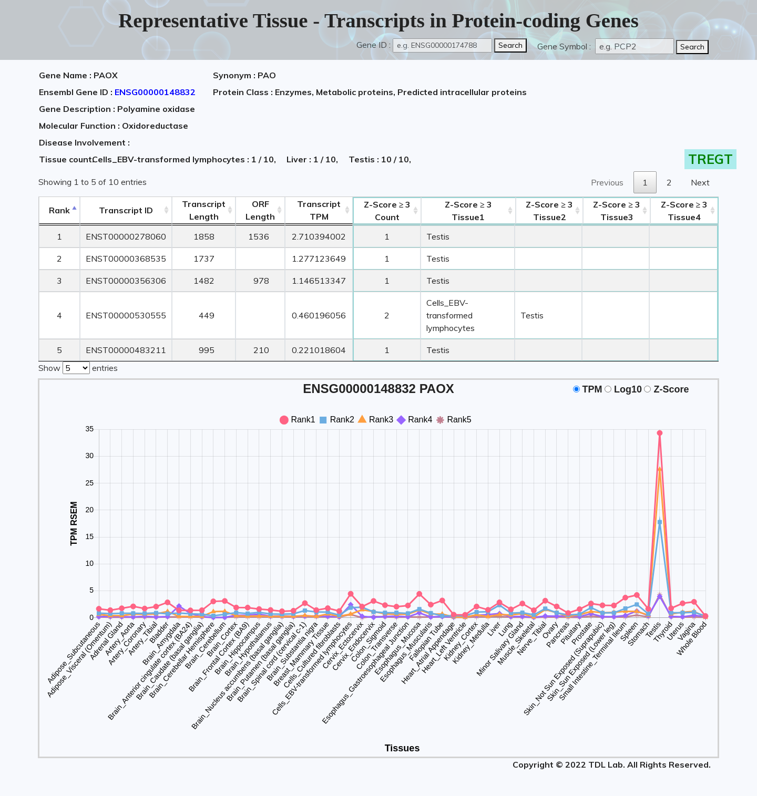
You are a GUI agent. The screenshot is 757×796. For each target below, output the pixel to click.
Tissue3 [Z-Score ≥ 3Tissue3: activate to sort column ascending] (616, 210)
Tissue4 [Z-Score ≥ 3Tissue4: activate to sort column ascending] (684, 210)
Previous (607, 182)
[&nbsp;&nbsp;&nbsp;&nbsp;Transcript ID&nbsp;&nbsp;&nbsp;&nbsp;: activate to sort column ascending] (126, 210)
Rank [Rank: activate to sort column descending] (59, 210)
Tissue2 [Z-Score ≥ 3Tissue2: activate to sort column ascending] (549, 210)
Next (700, 182)
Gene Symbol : (565, 46)
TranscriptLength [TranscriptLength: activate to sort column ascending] (204, 210)
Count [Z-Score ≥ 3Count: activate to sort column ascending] (387, 210)
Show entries (78, 366)
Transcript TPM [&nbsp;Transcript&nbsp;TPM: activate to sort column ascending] (319, 210)
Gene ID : (373, 44)
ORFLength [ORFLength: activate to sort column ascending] (260, 210)
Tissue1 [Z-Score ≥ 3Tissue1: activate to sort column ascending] (468, 210)
